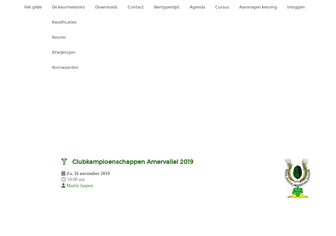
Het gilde (33, 7)
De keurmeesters (68, 7)
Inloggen (296, 7)
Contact (136, 7)
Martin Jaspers (80, 185)
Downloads (106, 7)
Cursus (222, 7)
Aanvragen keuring (258, 7)
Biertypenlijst (166, 7)
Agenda (197, 7)
